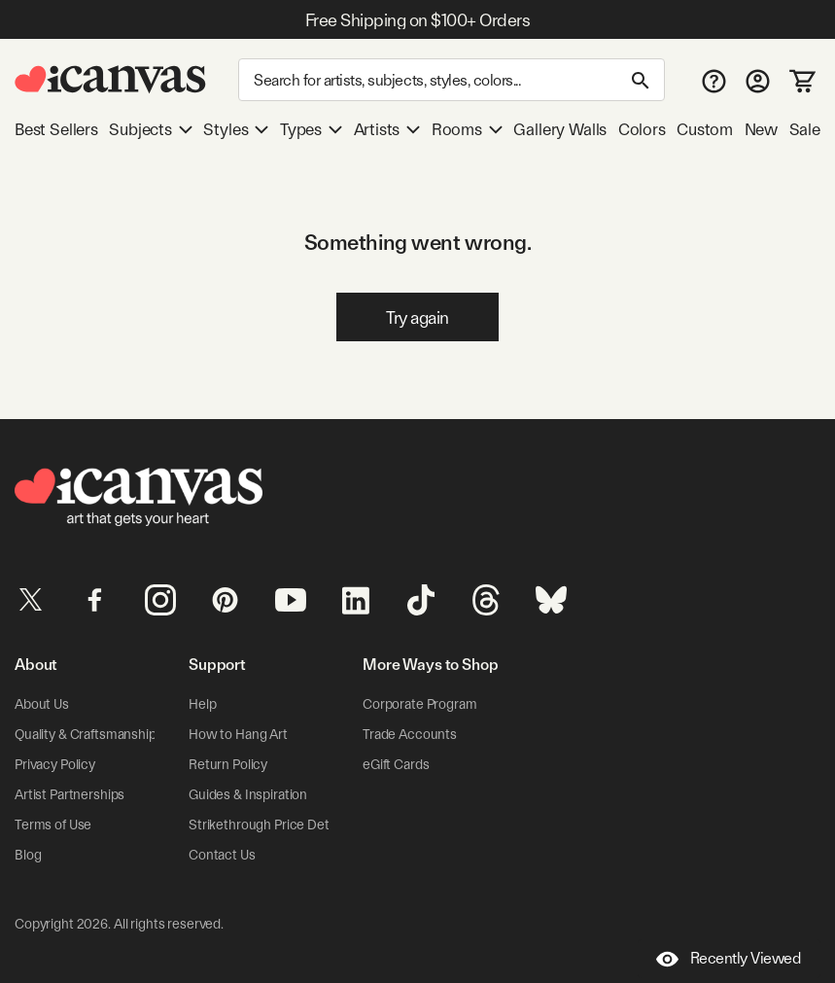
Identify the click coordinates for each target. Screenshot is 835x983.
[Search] (451, 79)
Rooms (467, 129)
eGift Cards (396, 764)
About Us (42, 704)
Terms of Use (53, 824)
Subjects (150, 129)
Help (202, 704)
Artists (387, 129)
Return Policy (228, 764)
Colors (642, 129)
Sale (804, 129)
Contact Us (222, 854)
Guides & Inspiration (248, 794)
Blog (28, 854)
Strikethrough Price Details (268, 824)
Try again (417, 317)
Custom (705, 129)
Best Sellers (56, 129)
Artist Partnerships (69, 794)
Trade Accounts (410, 734)
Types (311, 129)
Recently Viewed (728, 959)
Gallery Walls (560, 129)
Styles (235, 129)
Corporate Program (420, 704)
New (761, 129)
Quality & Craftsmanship (86, 734)
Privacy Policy (55, 764)
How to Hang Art (238, 734)
